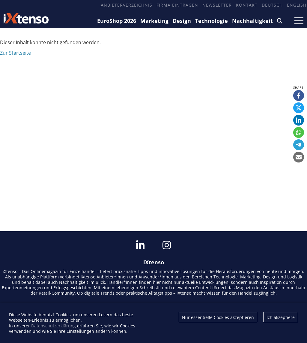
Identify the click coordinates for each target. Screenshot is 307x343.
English (296, 5)
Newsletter (217, 5)
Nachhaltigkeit (252, 20)
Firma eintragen (177, 5)
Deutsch (272, 5)
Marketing (154, 20)
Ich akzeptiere (281, 317)
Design (182, 20)
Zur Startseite (15, 53)
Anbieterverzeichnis (126, 5)
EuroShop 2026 (116, 20)
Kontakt (247, 5)
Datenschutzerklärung (53, 326)
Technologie (211, 20)
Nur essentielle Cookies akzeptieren (218, 317)
